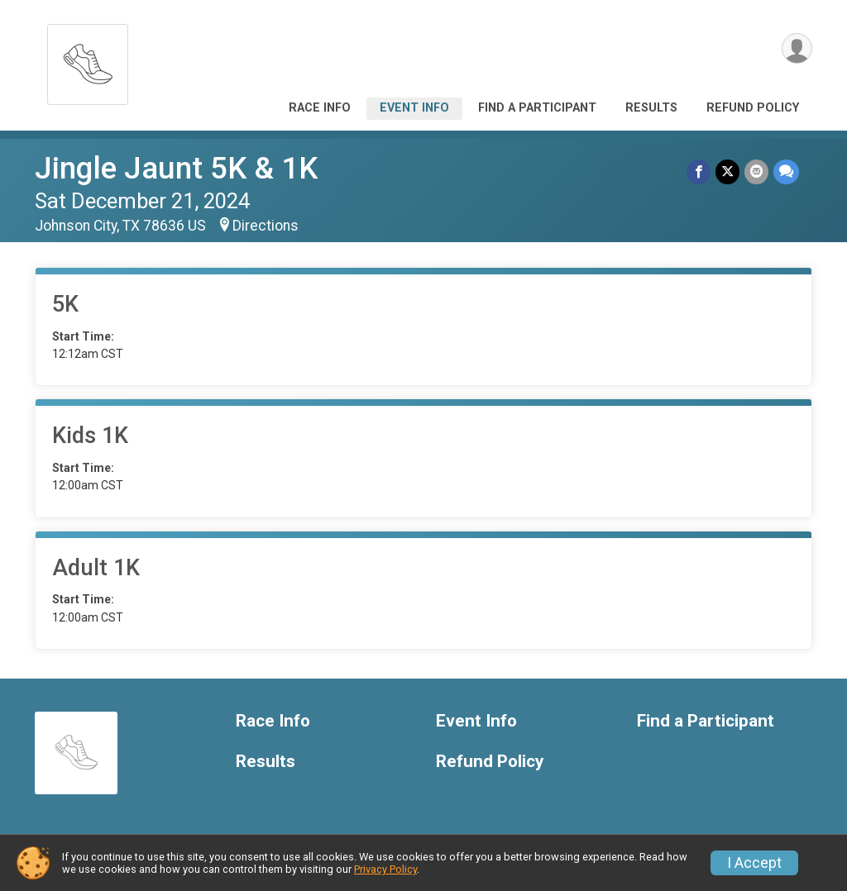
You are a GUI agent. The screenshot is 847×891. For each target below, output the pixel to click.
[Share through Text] (786, 171)
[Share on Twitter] (727, 171)
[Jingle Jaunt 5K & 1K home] (87, 60)
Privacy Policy (385, 869)
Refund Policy (752, 108)
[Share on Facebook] (699, 171)
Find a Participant (537, 108)
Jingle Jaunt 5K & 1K (176, 168)
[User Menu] (797, 48)
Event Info (414, 108)
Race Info (320, 108)
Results (651, 108)
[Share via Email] (756, 171)
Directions (265, 225)
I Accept (754, 863)
